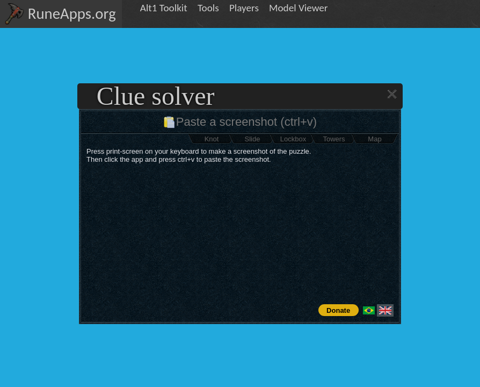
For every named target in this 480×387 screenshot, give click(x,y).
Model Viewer (298, 8)
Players (244, 8)
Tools (208, 8)
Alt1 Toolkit (163, 8)
